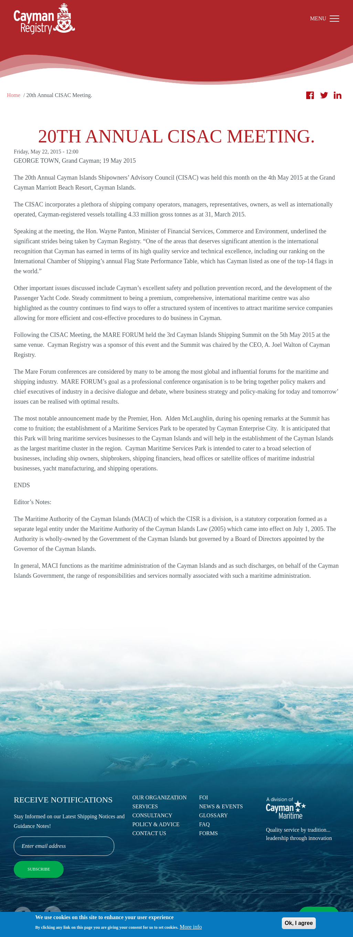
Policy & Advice (156, 824)
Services (145, 806)
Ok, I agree (299, 924)
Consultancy (152, 815)
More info (191, 928)
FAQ (204, 824)
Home (13, 95)
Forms (208, 833)
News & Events (221, 806)
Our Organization (159, 797)
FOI (203, 797)
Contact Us (149, 833)
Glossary (213, 815)
